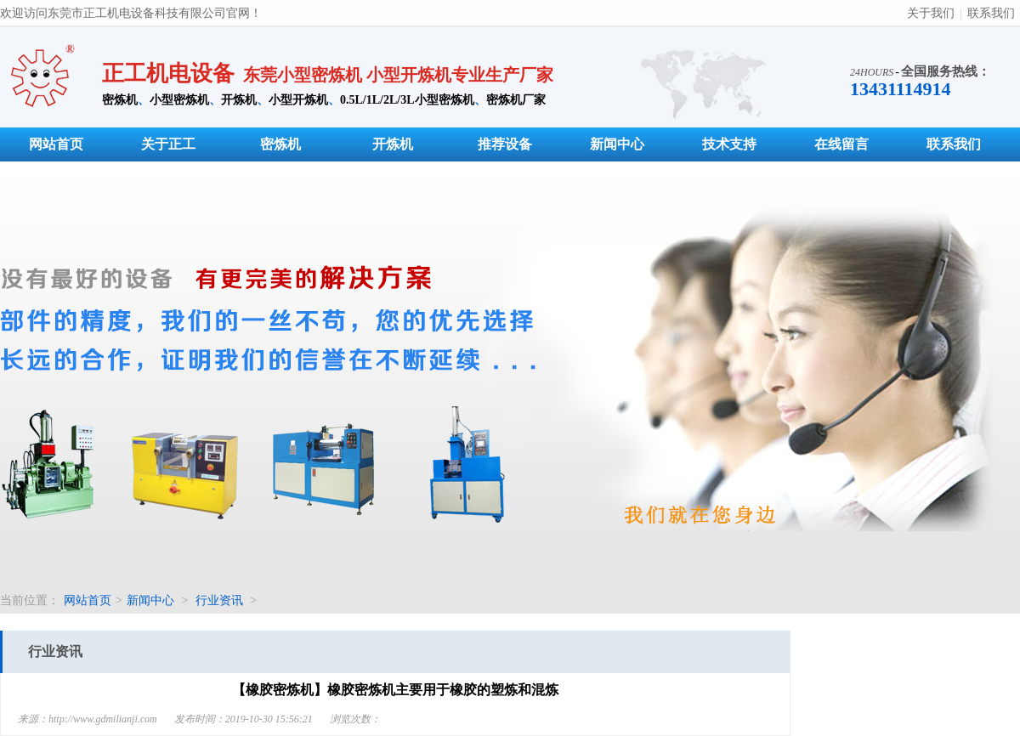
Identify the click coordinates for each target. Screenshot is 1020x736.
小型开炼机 (298, 99)
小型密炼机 (179, 99)
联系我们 (991, 13)
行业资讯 (219, 600)
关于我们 (931, 13)
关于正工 (168, 144)
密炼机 (120, 99)
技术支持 (729, 144)
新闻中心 (617, 144)
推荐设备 (505, 144)
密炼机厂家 (516, 99)
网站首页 (56, 144)
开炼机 (239, 99)
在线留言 (841, 144)
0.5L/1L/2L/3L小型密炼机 (407, 99)
